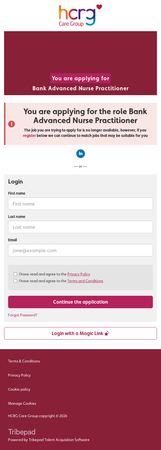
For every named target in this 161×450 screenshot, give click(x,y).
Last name (16, 216)
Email (12, 240)
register (29, 135)
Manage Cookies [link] (22, 403)
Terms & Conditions (24, 361)
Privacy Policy (78, 274)
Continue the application (80, 302)
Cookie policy (19, 389)
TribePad (21, 433)
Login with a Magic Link (80, 333)
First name (16, 193)
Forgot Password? (22, 315)
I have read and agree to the (52, 274)
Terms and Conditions (85, 281)
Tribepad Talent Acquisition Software (59, 440)
